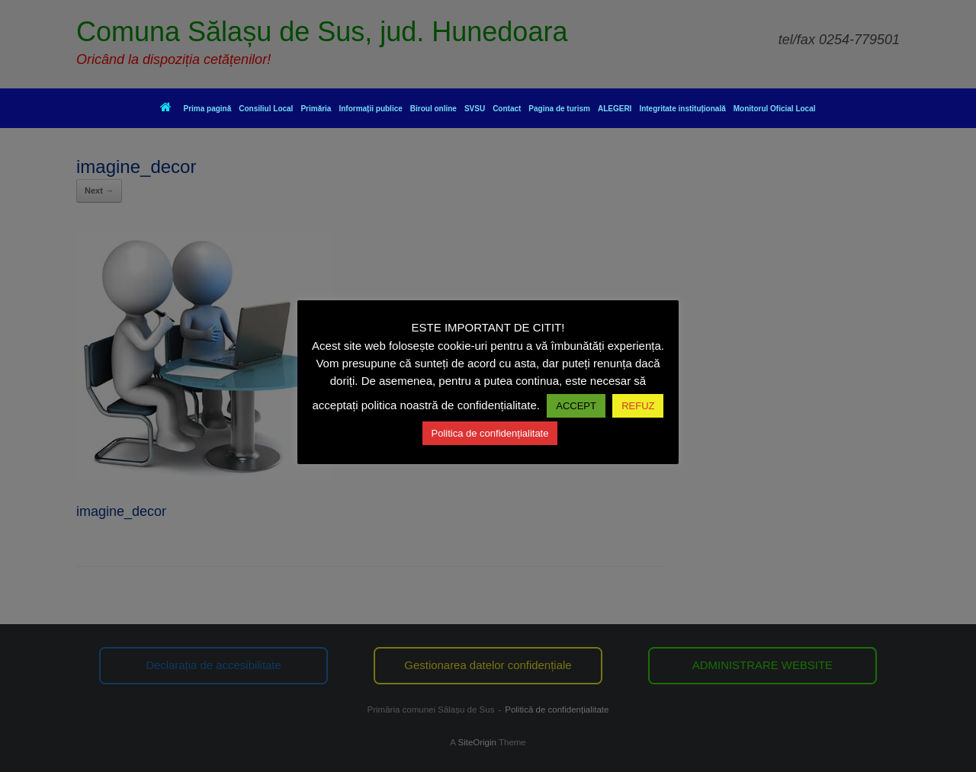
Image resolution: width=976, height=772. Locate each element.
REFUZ (637, 406)
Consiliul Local (266, 108)
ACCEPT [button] (576, 406)
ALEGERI (614, 108)
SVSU (474, 108)
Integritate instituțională (682, 108)
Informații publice (370, 108)
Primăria (315, 108)
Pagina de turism (559, 108)
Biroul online (433, 108)
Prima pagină (195, 108)
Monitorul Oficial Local (775, 108)
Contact (507, 108)
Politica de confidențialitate (490, 433)
